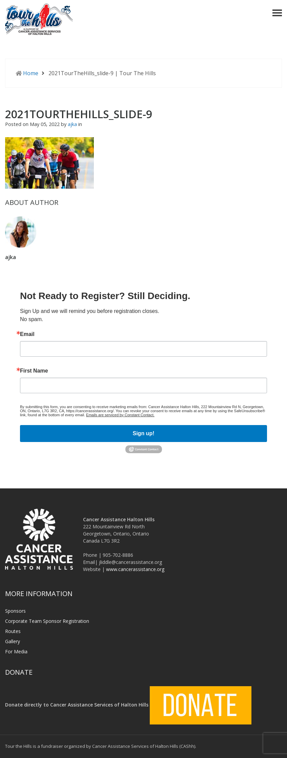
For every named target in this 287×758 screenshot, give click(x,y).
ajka (73, 124)
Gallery (12, 641)
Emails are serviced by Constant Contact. (120, 415)
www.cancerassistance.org (135, 569)
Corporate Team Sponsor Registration (47, 621)
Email (27, 334)
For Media (16, 651)
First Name (34, 371)
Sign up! (144, 433)
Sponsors (15, 611)
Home (30, 73)
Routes (13, 631)
